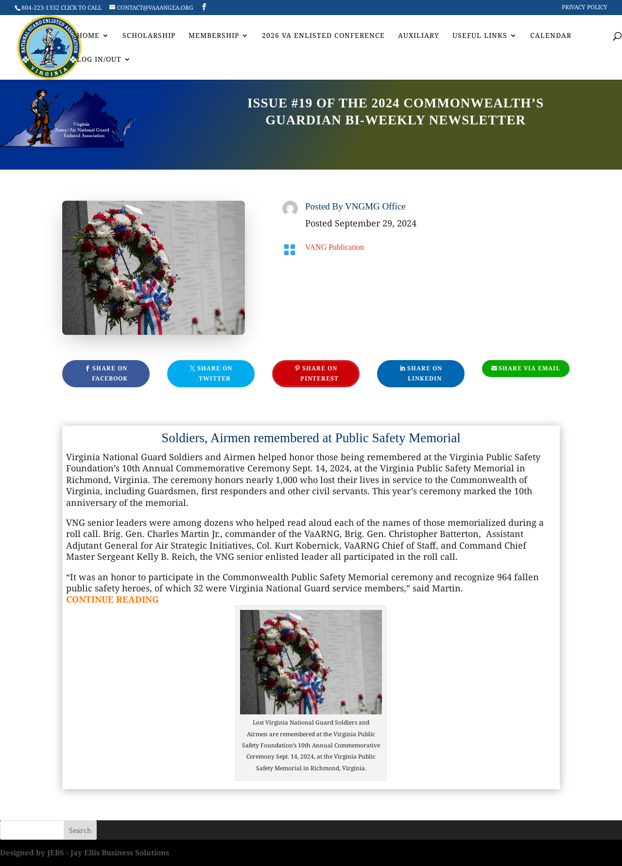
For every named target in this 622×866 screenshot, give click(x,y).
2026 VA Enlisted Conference (323, 36)
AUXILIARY (418, 36)
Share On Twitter (214, 373)
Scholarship (148, 36)
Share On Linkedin (424, 373)
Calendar (550, 36)
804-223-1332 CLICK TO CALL (61, 7)
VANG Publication (334, 247)
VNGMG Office (375, 206)
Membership (214, 36)
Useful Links (479, 36)
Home (88, 36)
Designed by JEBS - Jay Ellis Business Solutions (84, 852)
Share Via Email (529, 368)
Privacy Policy (584, 7)
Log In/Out (99, 60)
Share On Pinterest (319, 373)
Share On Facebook (110, 373)
